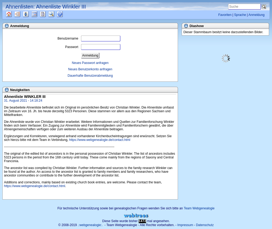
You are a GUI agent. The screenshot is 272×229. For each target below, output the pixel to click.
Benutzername (89, 38)
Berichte (47, 14)
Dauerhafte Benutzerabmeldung (90, 75)
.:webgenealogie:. (90, 225)
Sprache (240, 15)
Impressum (185, 225)
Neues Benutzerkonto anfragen (90, 69)
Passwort (92, 47)
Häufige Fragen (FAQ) (64, 14)
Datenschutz (205, 225)
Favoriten (225, 15)
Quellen (13, 14)
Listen (30, 14)
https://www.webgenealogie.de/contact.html (99, 140)
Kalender (39, 14)
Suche (55, 14)
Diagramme (22, 14)
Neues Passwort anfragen (90, 63)
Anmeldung (256, 15)
